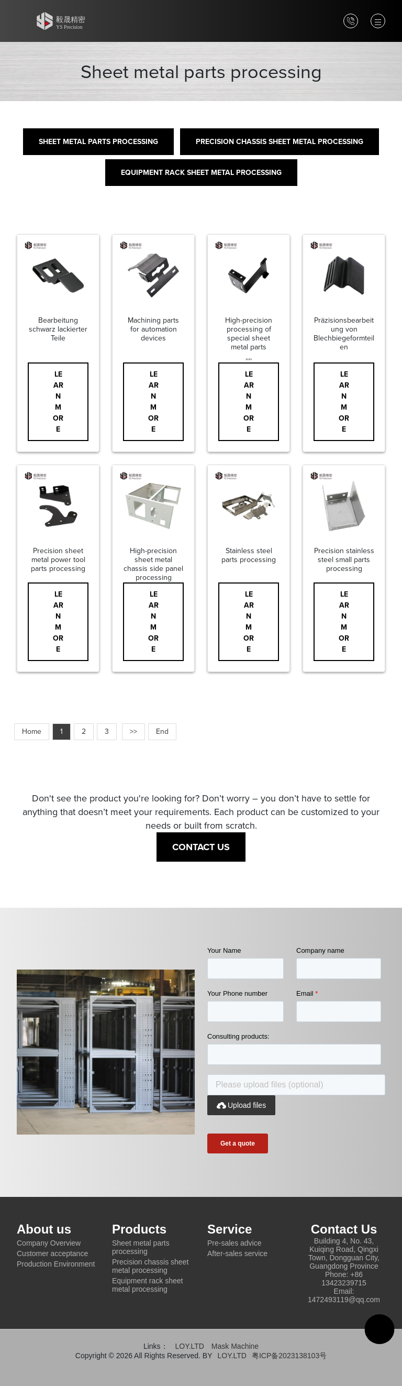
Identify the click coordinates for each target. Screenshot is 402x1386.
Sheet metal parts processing (98, 141)
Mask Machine (235, 1346)
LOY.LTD (189, 1346)
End (162, 731)
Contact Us (201, 847)
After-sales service (237, 1253)
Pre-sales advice (234, 1243)
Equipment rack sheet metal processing (201, 172)
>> (133, 731)
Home (31, 731)
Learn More (58, 402)
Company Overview (49, 1243)
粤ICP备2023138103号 (289, 1355)
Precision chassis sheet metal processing (279, 141)
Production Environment (56, 1264)
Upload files (241, 1105)
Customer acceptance (52, 1253)
